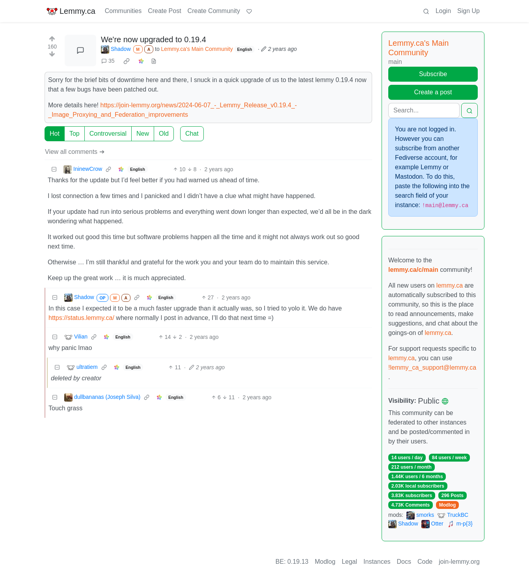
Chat (192, 133)
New (142, 133)
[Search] (424, 110)
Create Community (214, 10)
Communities (123, 10)
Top (74, 133)
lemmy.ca (449, 285)
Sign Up (468, 10)
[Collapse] (54, 169)
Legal (349, 561)
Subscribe (433, 74)
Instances (376, 561)
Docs (404, 561)
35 (108, 61)
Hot (55, 133)
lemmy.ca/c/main (413, 269)
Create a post (433, 92)
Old (164, 133)
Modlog (447, 505)
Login (443, 10)
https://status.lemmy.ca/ (81, 317)
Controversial (108, 133)
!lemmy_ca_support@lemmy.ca (432, 367)
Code (424, 561)
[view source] (153, 60)
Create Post (164, 10)
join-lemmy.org (459, 561)
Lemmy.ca (70, 11)
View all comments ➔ (74, 151)
